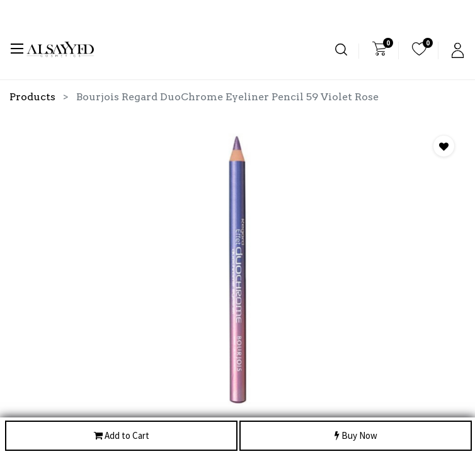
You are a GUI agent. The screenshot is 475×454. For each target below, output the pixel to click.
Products (32, 97)
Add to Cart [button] (121, 436)
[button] (444, 146)
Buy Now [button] (356, 436)
